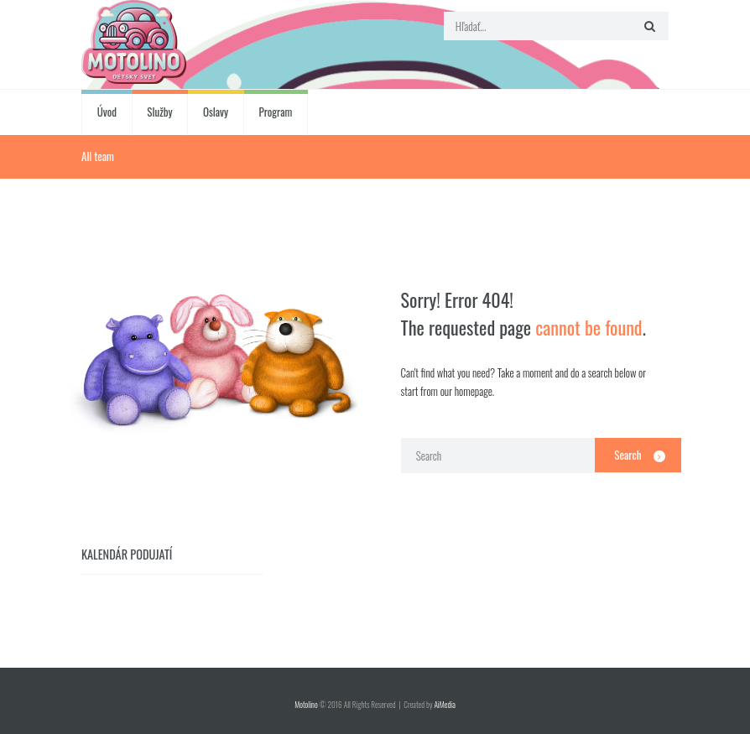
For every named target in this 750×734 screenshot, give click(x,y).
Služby (159, 111)
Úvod (107, 111)
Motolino (305, 705)
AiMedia (444, 705)
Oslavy (215, 111)
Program (276, 111)
